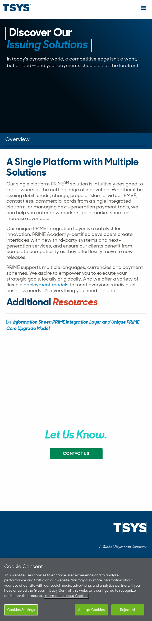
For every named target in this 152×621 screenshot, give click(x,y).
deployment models (46, 285)
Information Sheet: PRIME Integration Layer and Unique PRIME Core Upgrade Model (72, 325)
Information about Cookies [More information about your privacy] (66, 596)
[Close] (143, 566)
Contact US (76, 454)
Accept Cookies (91, 610)
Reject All (128, 610)
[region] (76, 589)
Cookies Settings (21, 610)
